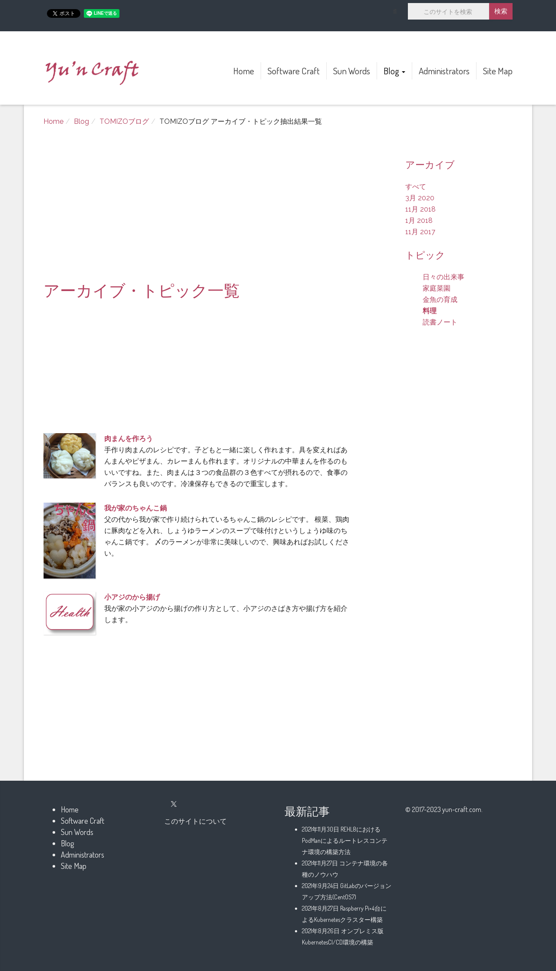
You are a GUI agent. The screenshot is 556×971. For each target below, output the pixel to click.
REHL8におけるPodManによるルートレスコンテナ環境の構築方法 (344, 840)
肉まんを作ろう (128, 438)
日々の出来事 (443, 277)
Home (243, 70)
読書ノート (440, 322)
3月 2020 (419, 198)
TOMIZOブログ (124, 121)
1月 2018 (419, 220)
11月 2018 (420, 209)
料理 (430, 311)
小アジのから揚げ (132, 597)
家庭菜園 (436, 288)
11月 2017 (420, 232)
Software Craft (294, 70)
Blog (394, 70)
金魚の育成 (440, 299)
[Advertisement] (197, 208)
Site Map (498, 70)
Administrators (444, 70)
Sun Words (351, 70)
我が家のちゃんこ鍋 (135, 508)
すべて (415, 186)
